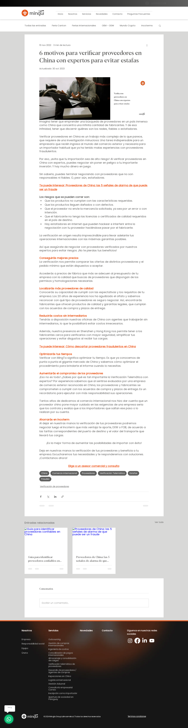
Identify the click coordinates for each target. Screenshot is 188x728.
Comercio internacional (64, 473)
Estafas (133, 473)
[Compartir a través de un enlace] (62, 496)
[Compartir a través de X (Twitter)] (48, 496)
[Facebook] (137, 641)
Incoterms (147, 25)
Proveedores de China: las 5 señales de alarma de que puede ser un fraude (92, 559)
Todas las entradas (35, 25)
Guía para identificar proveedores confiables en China (44, 559)
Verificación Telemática (112, 473)
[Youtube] (152, 641)
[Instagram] (130, 641)
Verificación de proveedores (54, 486)
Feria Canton (59, 25)
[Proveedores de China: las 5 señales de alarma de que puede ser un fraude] (94, 540)
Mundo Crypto (127, 25)
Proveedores (88, 473)
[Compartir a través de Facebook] (40, 496)
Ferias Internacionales (84, 25)
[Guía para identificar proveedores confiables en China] (46, 540)
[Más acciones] (147, 45)
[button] (73, 12)
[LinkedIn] (144, 641)
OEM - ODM (108, 25)
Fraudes (45, 479)
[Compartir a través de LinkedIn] (55, 496)
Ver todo (159, 522)
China (44, 473)
